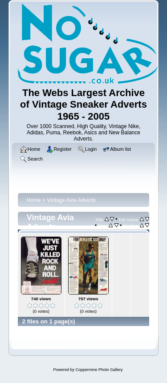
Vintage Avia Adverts (71, 200)
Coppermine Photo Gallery (98, 369)
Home (34, 200)
